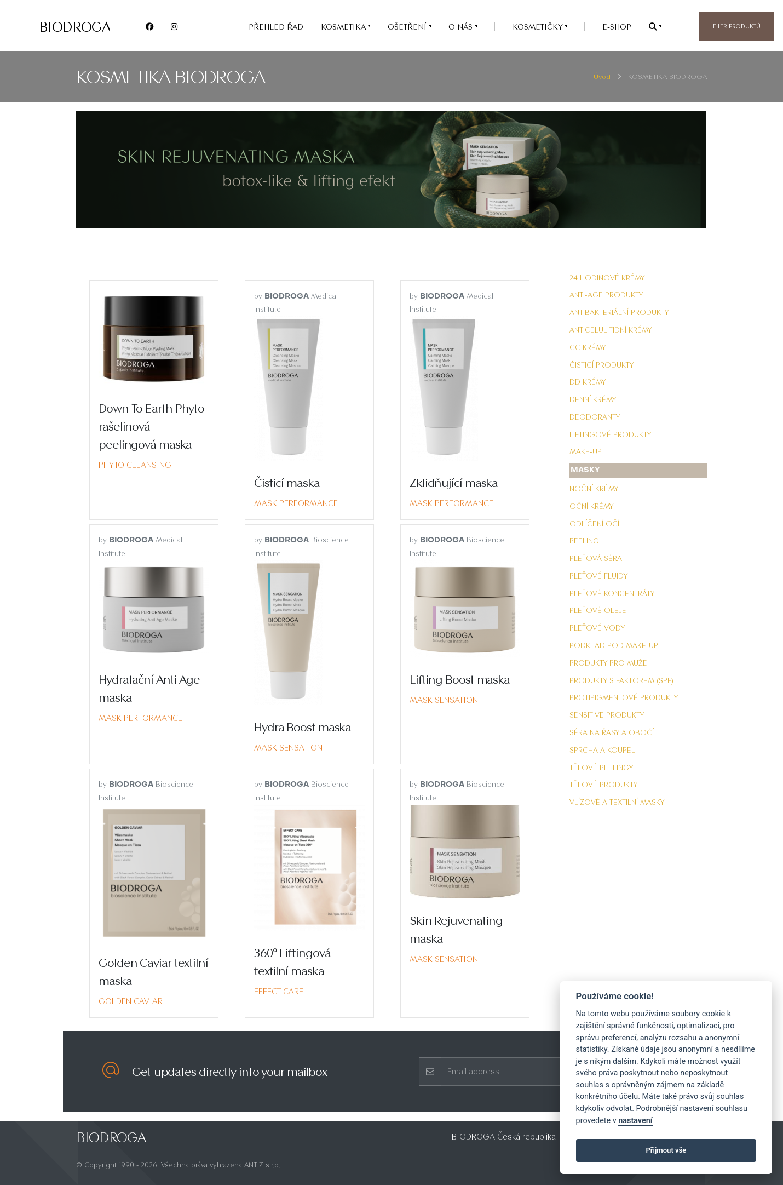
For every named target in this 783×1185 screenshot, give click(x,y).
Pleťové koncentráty (611, 593)
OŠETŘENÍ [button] (408, 26)
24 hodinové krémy (606, 277)
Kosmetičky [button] (539, 26)
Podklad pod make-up (613, 645)
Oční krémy (591, 506)
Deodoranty (594, 417)
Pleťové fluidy (598, 575)
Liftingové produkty (610, 434)
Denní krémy (592, 399)
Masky (585, 470)
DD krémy (587, 381)
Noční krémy (593, 488)
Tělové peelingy (601, 767)
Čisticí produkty (601, 364)
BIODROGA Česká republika (504, 1136)
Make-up (585, 451)
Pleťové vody (597, 627)
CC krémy (587, 347)
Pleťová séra (595, 558)
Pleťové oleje (597, 610)
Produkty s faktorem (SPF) (621, 680)
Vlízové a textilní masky (616, 802)
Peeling (584, 540)
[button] (655, 26)
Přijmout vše (666, 1150)
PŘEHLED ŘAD (276, 26)
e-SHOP (616, 26)
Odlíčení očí (594, 523)
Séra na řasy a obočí (611, 732)
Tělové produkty (603, 784)
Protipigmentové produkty (623, 697)
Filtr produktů (737, 26)
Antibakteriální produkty (619, 312)
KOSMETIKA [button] (344, 26)
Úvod (602, 76)
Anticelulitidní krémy (610, 329)
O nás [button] (461, 26)
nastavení (635, 1120)
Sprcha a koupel (602, 750)
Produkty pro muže (608, 663)
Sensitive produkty (606, 715)
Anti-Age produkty (606, 294)
